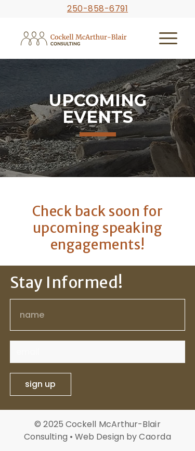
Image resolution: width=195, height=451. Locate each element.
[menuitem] (168, 38)
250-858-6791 (97, 9)
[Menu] (168, 38)
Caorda (155, 437)
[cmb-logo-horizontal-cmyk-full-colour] (80, 38)
